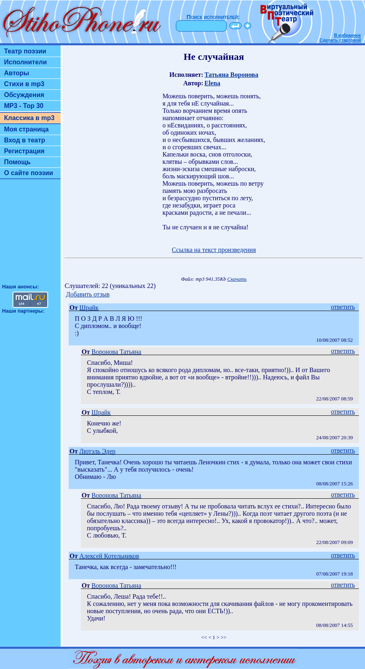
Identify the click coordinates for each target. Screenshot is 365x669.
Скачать (237, 279)
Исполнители (25, 62)
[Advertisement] (30, 235)
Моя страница (26, 129)
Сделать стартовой (340, 40)
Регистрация (24, 151)
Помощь (17, 162)
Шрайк (89, 307)
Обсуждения (24, 94)
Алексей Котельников (109, 556)
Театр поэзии (25, 51)
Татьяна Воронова (231, 74)
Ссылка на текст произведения (214, 249)
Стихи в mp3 (24, 83)
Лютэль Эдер (97, 451)
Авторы (16, 73)
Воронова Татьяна (116, 351)
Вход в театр (24, 140)
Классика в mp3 (29, 117)
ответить (343, 306)
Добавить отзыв (88, 294)
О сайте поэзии (28, 172)
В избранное (347, 35)
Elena (212, 83)
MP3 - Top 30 (24, 105)
